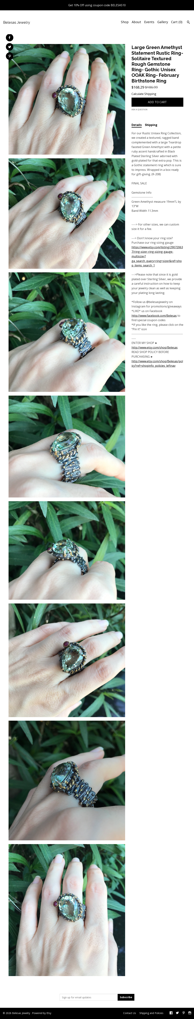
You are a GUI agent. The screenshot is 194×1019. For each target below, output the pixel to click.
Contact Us (129, 1013)
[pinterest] (183, 1013)
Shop (125, 22)
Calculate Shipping (144, 94)
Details (137, 125)
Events (149, 22)
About (136, 22)
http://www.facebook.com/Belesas (154, 316)
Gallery (162, 22)
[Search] (188, 23)
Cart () (176, 22)
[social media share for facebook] (9, 38)
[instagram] (189, 1013)
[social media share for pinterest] (9, 56)
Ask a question (139, 109)
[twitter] (177, 1013)
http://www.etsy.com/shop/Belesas (155, 347)
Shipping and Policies (151, 1013)
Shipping (151, 125)
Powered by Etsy (41, 1013)
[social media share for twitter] (9, 47)
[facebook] (171, 1013)
